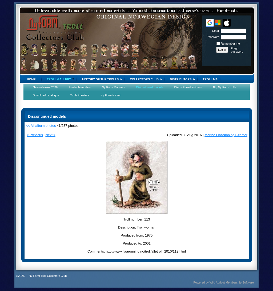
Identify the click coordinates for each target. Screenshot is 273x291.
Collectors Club (144, 79)
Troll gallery (59, 79)
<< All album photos (41, 126)
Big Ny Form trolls (224, 87)
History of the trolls (100, 79)
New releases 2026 (45, 87)
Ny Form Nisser (111, 95)
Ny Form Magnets (113, 87)
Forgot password (237, 50)
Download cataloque (46, 95)
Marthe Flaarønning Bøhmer (225, 135)
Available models (80, 87)
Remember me (230, 43)
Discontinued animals (188, 87)
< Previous (35, 135)
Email (214, 30)
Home (31, 79)
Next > (50, 135)
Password (212, 36)
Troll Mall (212, 79)
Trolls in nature (80, 95)
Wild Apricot (217, 282)
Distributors (180, 79)
